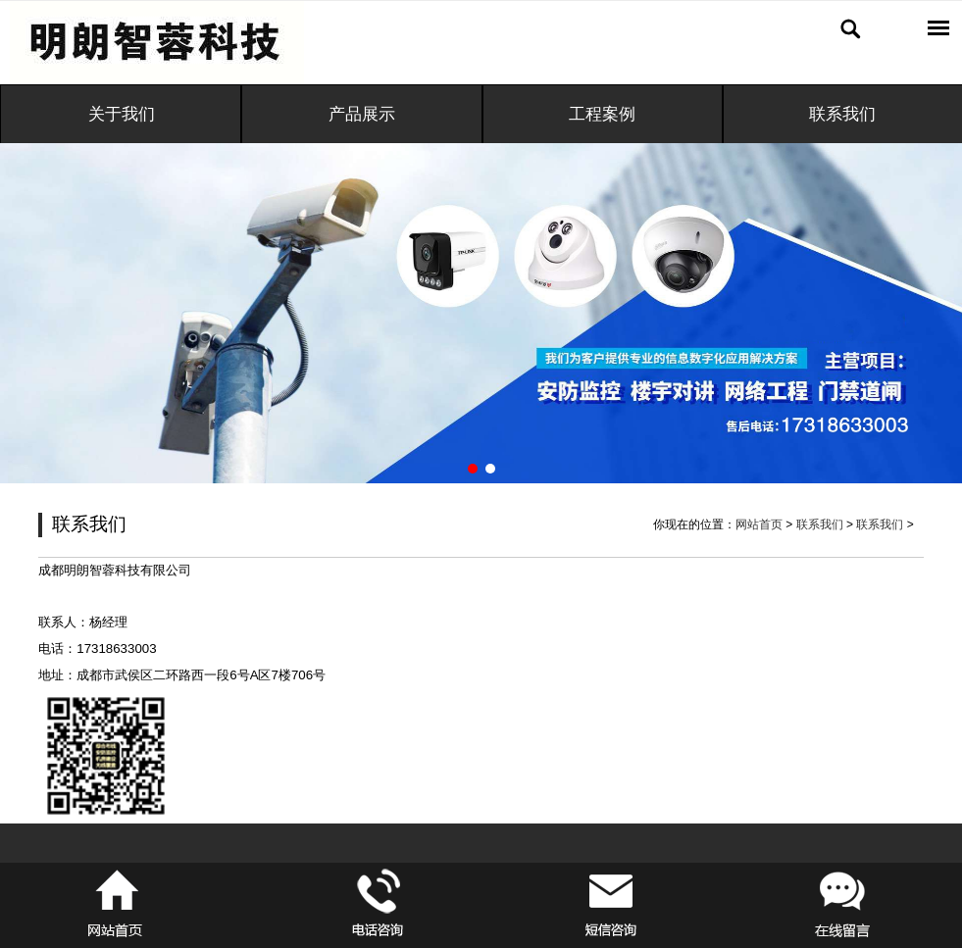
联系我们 (819, 524)
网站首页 (759, 524)
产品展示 (362, 114)
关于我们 (121, 114)
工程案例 (602, 114)
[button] (473, 469)
